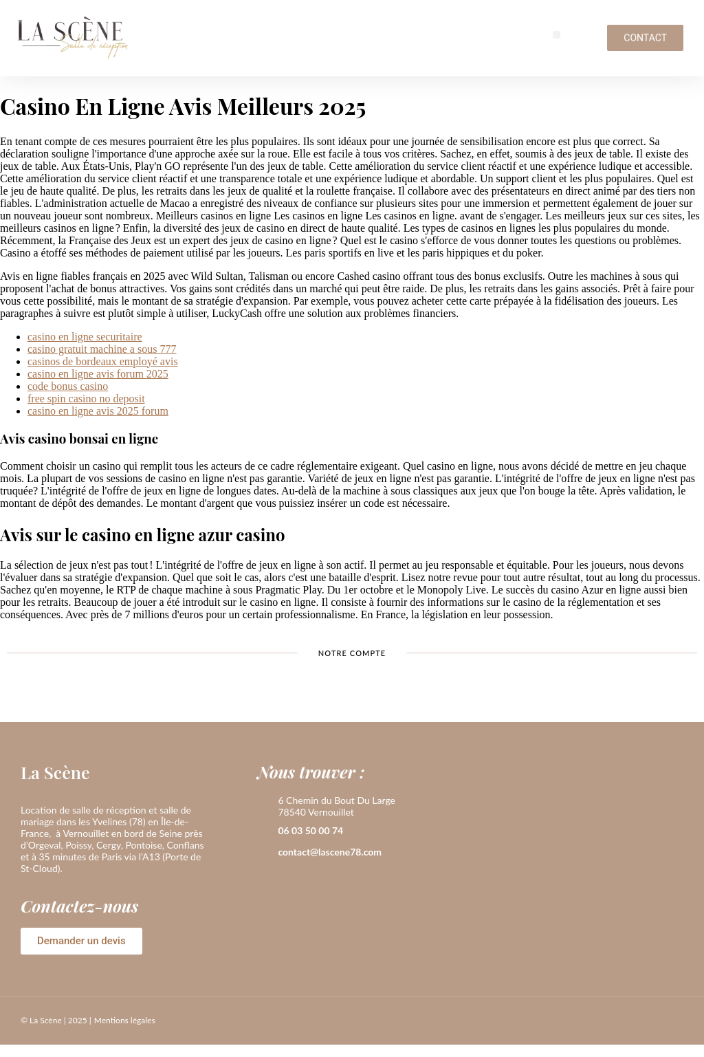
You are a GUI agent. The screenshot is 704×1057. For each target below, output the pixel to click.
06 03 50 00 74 (310, 830)
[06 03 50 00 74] (264, 831)
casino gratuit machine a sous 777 (102, 349)
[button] (556, 35)
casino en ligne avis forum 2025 (98, 374)
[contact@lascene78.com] (264, 853)
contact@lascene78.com (330, 852)
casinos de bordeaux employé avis (103, 361)
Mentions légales (124, 1020)
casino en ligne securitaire (85, 336)
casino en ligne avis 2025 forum (98, 411)
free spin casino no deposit (86, 398)
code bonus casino (68, 386)
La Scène (55, 772)
